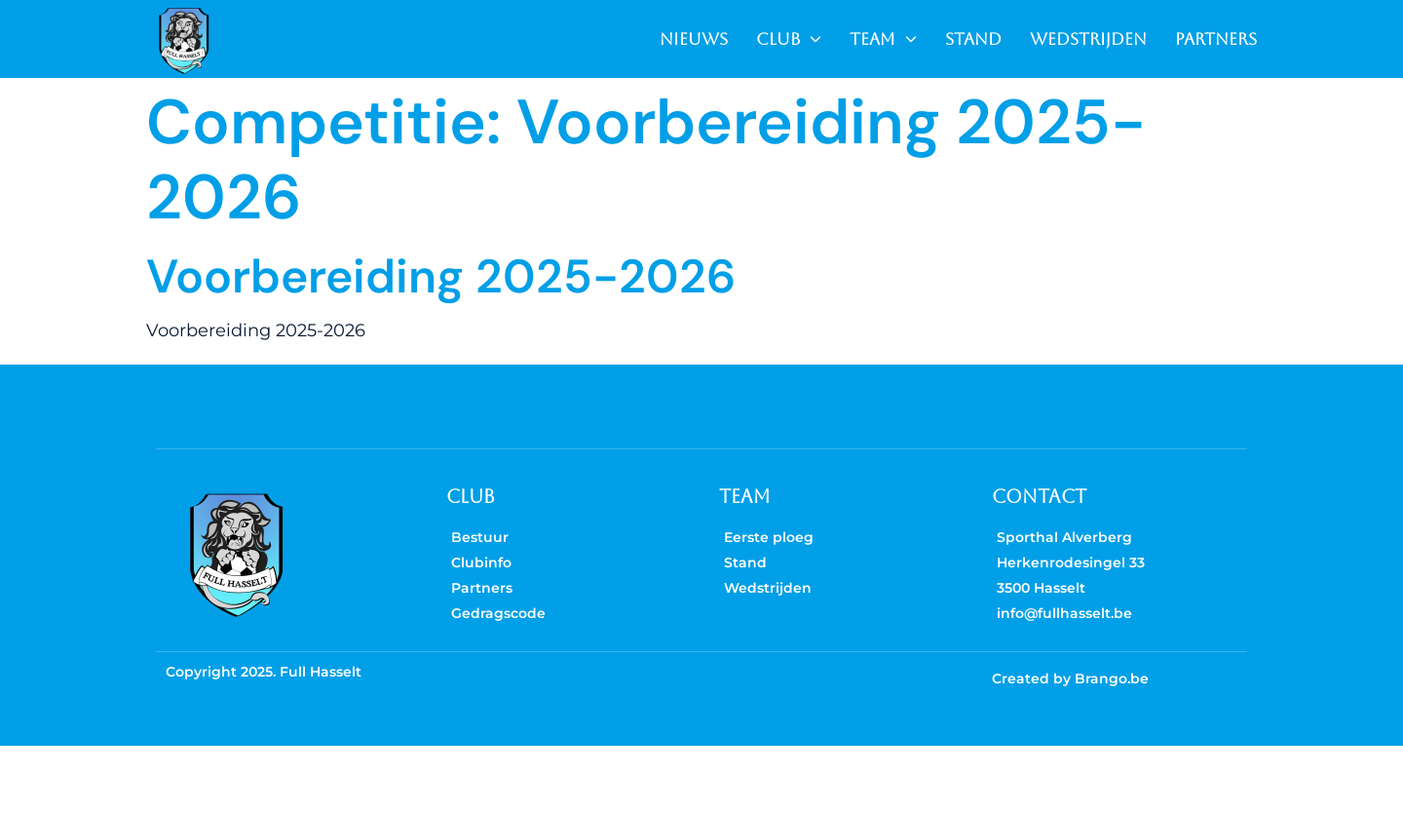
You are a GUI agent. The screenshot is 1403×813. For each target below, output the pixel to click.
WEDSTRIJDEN (1088, 39)
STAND (973, 39)
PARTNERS (1216, 39)
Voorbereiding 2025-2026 (441, 276)
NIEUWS (694, 39)
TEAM (883, 39)
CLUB (788, 39)
